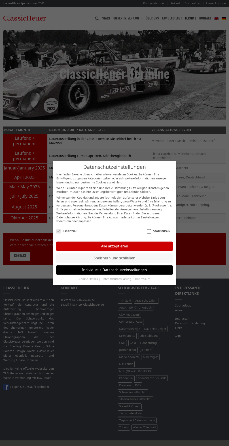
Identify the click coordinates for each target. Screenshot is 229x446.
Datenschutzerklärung (71, 213)
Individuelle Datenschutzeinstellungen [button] (114, 265)
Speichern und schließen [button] (114, 253)
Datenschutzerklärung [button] (117, 275)
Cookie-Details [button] (88, 275)
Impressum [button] (142, 275)
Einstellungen (150, 213)
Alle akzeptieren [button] (114, 241)
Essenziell (66, 227)
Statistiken (158, 227)
